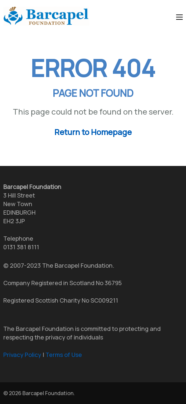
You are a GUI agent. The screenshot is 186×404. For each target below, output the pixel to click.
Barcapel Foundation (47, 393)
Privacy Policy (22, 355)
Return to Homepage (93, 131)
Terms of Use (63, 355)
